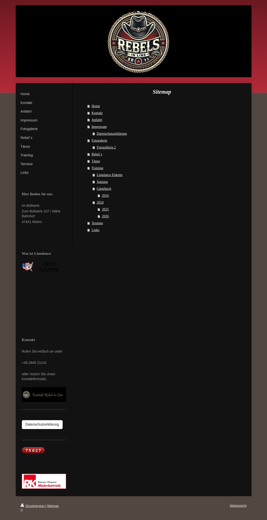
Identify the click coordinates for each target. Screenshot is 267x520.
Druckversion (33, 506)
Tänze (96, 161)
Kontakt (97, 113)
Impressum (99, 127)
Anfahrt (97, 120)
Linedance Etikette (110, 175)
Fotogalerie (99, 140)
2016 (105, 195)
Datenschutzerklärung (112, 133)
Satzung (102, 182)
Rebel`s (97, 154)
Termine (97, 223)
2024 (100, 202)
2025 (105, 209)
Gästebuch (104, 189)
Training (97, 168)
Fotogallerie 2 (106, 147)
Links (95, 230)
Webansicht (238, 505)
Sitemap (53, 506)
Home (96, 106)
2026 (105, 216)
